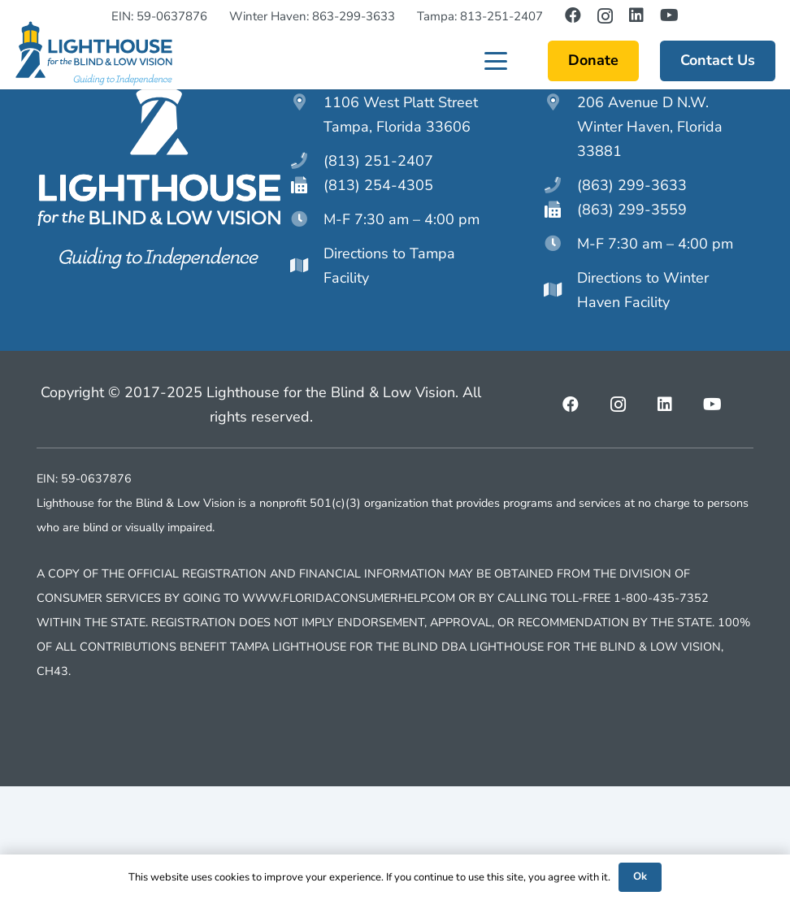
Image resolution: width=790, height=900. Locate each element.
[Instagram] (605, 16)
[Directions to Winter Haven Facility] (560, 404)
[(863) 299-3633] (560, 299)
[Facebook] (573, 15)
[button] (495, 73)
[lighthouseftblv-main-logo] (93, 65)
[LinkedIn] (636, 15)
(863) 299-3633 (632, 299)
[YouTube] (669, 15)
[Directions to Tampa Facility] (306, 379)
